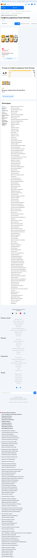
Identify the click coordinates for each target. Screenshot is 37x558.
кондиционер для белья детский (17, 261)
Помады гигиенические (16, 163)
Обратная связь (18, 333)
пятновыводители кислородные (17, 262)
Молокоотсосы (14, 251)
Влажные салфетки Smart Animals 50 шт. (13, 90)
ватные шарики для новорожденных (18, 153)
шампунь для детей (15, 226)
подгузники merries (15, 135)
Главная (2, 11)
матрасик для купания (15, 274)
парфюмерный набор (15, 171)
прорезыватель (14, 293)
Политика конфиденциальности (18, 328)
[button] (15, 7)
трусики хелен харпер (15, 116)
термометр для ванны (15, 233)
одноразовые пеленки (15, 296)
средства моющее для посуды (17, 264)
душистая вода (14, 169)
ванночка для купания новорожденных (19, 270)
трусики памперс (14, 111)
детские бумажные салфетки (17, 298)
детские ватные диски (15, 184)
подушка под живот (15, 254)
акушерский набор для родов (17, 259)
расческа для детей (15, 183)
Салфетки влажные (5, 13)
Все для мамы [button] (4, 113)
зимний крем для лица (15, 178)
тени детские (13, 176)
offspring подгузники (15, 124)
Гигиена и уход (9, 11)
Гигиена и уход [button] (5, 110)
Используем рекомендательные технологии (18, 399)
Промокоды (18, 326)
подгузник (13, 218)
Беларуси (26, 402)
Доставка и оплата (18, 319)
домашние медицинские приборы (18, 239)
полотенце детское (15, 283)
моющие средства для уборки (17, 266)
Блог (18, 368)
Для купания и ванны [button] (5, 118)
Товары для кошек (18, 374)
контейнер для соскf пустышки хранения (19, 288)
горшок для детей (14, 277)
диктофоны (13, 303)
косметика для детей (15, 155)
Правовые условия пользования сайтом (18, 398)
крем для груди (14, 248)
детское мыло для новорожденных (18, 230)
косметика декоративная (16, 249)
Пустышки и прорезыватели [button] (5, 121)
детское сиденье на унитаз (16, 228)
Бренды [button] (3, 106)
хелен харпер (13, 132)
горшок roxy (13, 137)
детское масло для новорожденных (18, 217)
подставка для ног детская (16, 272)
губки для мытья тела (15, 282)
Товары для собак (18, 377)
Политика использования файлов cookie (18, 330)
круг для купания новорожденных (18, 207)
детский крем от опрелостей (17, 189)
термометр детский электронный (18, 231)
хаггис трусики (14, 113)
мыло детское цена (15, 173)
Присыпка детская (14, 222)
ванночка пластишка (15, 108)
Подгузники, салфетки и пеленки (23, 11)
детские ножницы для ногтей (17, 223)
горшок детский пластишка (16, 140)
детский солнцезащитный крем (17, 174)
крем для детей (14, 187)
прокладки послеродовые (16, 257)
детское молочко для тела (16, 210)
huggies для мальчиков (15, 191)
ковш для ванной (14, 287)
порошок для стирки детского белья (18, 267)
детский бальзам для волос (16, 179)
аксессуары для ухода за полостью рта (19, 156)
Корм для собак (18, 379)
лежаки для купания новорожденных (18, 279)
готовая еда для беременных (16, 256)
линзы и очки (14, 241)
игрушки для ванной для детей (17, 181)
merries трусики (14, 117)
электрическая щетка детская (17, 204)
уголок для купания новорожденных (18, 269)
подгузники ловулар (15, 122)
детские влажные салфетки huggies (18, 145)
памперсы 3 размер (15, 127)
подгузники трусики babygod (17, 114)
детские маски (14, 212)
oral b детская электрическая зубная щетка (19, 119)
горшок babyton (14, 139)
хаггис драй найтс (14, 194)
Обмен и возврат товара (18, 323)
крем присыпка (14, 301)
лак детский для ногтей (15, 161)
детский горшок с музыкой (16, 220)
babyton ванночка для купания (17, 106)
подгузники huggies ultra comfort (18, 196)
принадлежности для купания (17, 285)
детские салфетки (14, 236)
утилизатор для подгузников (17, 295)
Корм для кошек (18, 375)
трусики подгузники (15, 200)
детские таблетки (14, 243)
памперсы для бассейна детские (17, 202)
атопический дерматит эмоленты (18, 148)
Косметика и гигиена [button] (4, 108)
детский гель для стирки (16, 209)
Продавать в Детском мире (18, 321)
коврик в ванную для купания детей (18, 275)
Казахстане (21, 402)
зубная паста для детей (15, 235)
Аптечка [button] (3, 112)
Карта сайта (18, 335)
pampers (12, 126)
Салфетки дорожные (17, 13)
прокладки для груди (15, 246)
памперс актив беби (15, 197)
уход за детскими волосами (16, 158)
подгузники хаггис (15, 129)
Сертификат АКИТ (18, 332)
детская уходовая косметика (17, 152)
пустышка (13, 290)
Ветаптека (18, 383)
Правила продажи (18, 324)
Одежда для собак (18, 381)
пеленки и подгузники (15, 300)
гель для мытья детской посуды (17, 213)
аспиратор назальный (15, 147)
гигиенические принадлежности (17, 253)
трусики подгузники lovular (16, 109)
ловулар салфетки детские (16, 142)
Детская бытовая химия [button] (5, 116)
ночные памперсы (15, 215)
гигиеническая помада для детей (17, 205)
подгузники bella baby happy (17, 121)
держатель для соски (15, 292)
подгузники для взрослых (16, 244)
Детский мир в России (13, 402)
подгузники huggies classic (16, 192)
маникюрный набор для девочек (17, 166)
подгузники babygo (15, 130)
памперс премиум (15, 199)
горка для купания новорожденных (18, 280)
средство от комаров (15, 160)
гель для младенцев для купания (17, 150)
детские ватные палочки (16, 186)
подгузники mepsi (14, 134)
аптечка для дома (14, 238)
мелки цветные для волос (16, 168)
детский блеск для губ (15, 165)
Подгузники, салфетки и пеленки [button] (4, 124)
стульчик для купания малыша (17, 225)
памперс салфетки (15, 143)
